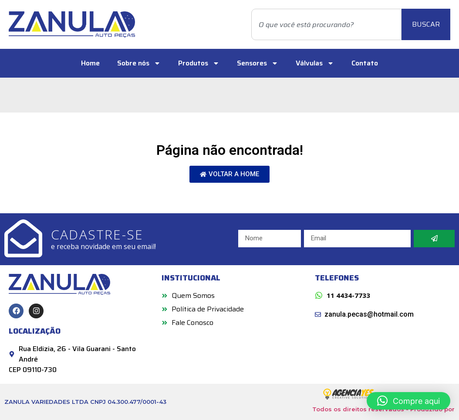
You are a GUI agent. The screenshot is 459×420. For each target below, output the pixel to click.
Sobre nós (139, 63)
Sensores (257, 63)
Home (90, 63)
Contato (364, 63)
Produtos (198, 63)
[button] (408, 401)
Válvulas (315, 63)
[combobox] (326, 24)
